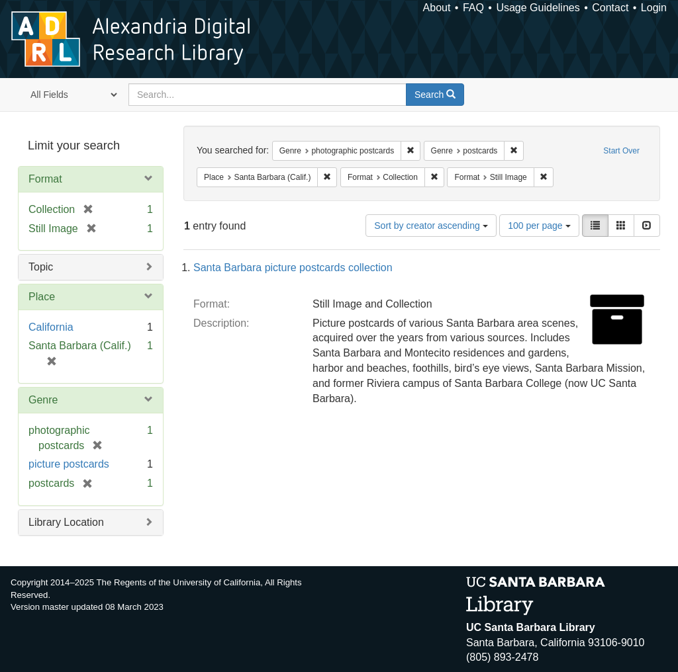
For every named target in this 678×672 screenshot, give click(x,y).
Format (45, 179)
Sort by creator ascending (430, 225)
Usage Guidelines (537, 7)
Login (654, 7)
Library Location (66, 522)
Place (41, 296)
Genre (43, 399)
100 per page (539, 225)
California (50, 327)
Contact (610, 7)
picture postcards (68, 464)
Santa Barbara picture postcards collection (293, 267)
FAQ (473, 7)
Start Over (621, 150)
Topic (40, 267)
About (437, 7)
